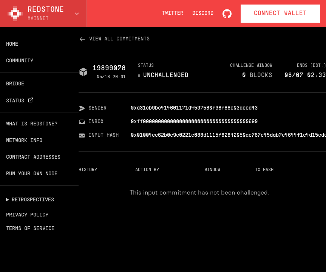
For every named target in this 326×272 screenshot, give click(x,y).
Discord (202, 13)
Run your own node (31, 174)
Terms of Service (30, 228)
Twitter (172, 13)
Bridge (15, 84)
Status (21, 101)
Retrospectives (33, 200)
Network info (24, 140)
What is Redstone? (31, 124)
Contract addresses (33, 157)
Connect (280, 13)
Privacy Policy (27, 215)
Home (12, 44)
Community (19, 61)
